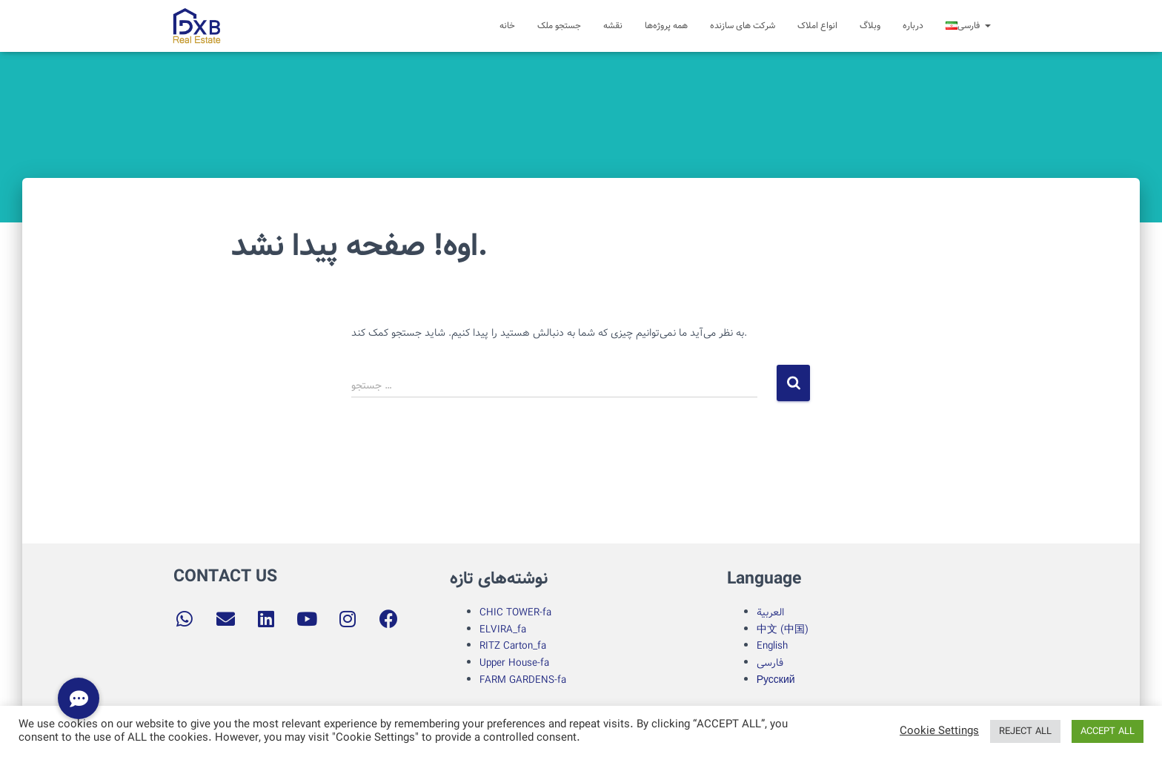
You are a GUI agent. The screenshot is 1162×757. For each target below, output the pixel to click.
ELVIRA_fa (502, 629)
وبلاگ (870, 26)
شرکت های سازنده (742, 26)
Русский (776, 680)
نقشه (612, 26)
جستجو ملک (559, 26)
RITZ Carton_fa (512, 646)
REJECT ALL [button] (1025, 731)
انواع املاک (817, 26)
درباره (913, 26)
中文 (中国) (783, 629)
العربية (770, 612)
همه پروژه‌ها (666, 26)
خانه (507, 26)
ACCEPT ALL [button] (1107, 731)
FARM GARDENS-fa (522, 680)
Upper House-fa (514, 663)
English (772, 646)
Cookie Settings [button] (939, 731)
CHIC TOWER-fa (515, 612)
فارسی (770, 663)
